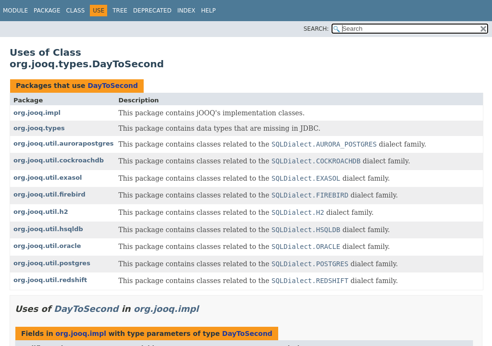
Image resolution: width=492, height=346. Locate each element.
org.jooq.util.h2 (40, 211)
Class (75, 10)
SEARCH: (316, 28)
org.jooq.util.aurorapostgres (63, 143)
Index (186, 10)
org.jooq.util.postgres (51, 263)
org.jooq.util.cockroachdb (58, 160)
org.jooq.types (39, 128)
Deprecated (152, 10)
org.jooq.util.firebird (49, 194)
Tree (119, 10)
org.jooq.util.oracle (47, 245)
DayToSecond (112, 85)
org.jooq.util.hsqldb (48, 229)
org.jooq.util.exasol (47, 177)
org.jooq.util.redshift (50, 280)
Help (208, 10)
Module (15, 10)
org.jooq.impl (37, 112)
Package (47, 10)
